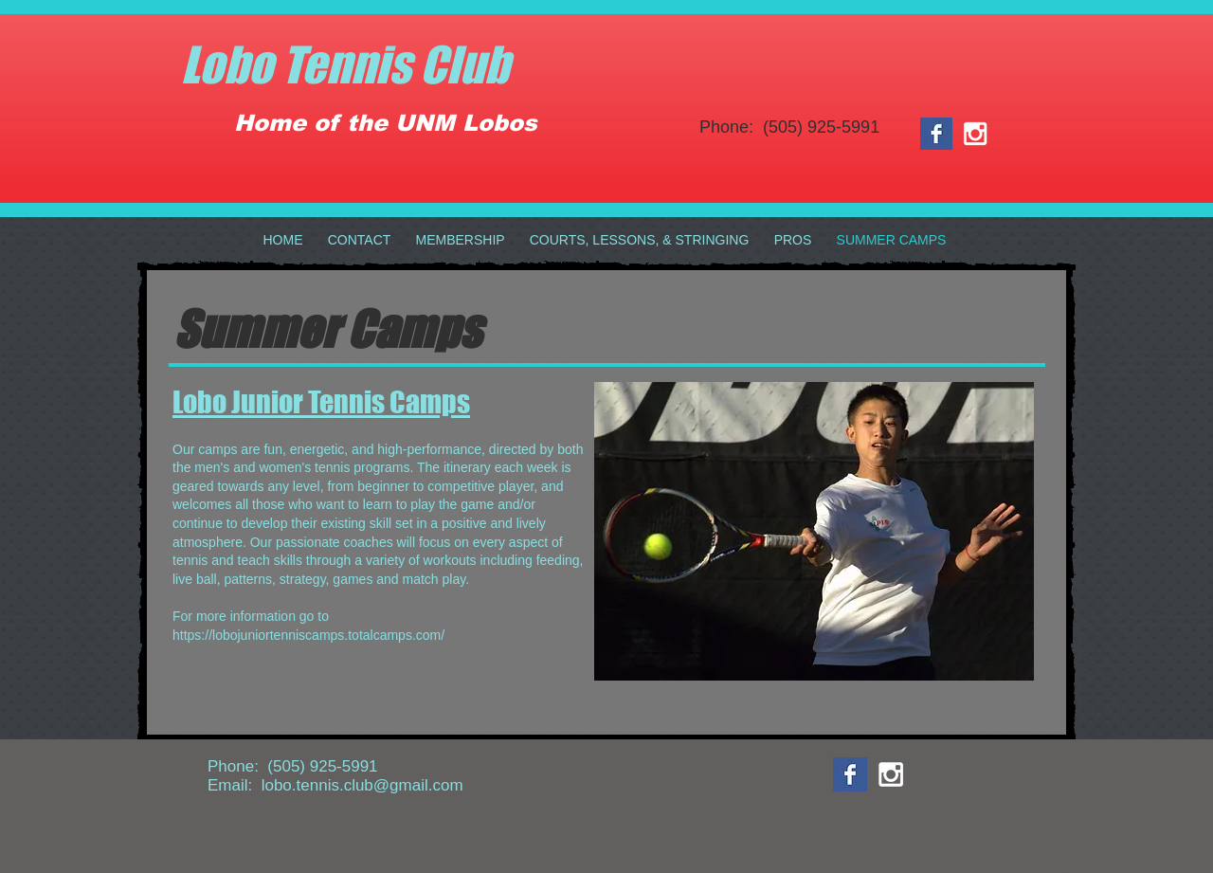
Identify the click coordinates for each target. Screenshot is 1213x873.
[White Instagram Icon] (975, 134)
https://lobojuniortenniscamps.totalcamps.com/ (308, 635)
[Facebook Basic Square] (936, 134)
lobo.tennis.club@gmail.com (362, 785)
